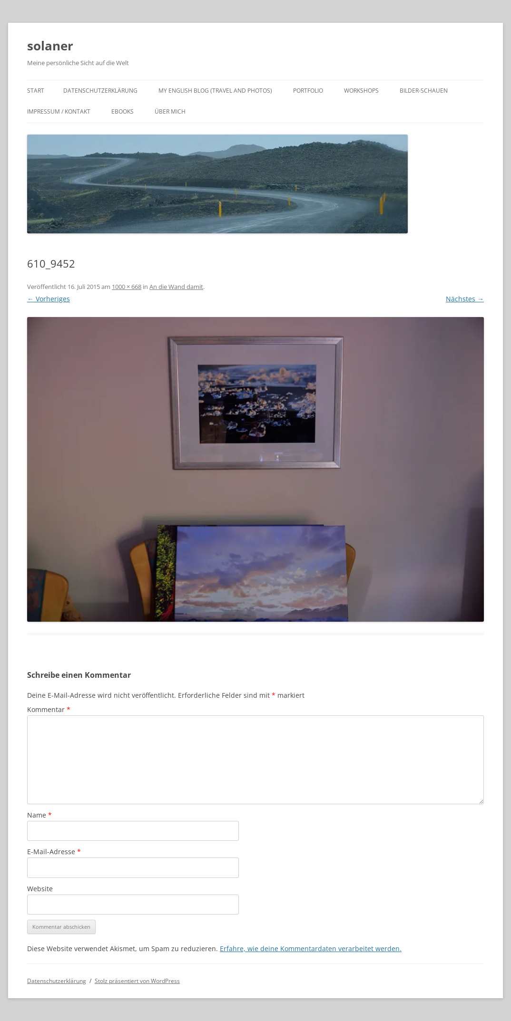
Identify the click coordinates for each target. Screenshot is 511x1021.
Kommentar (48, 709)
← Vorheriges (48, 298)
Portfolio (308, 91)
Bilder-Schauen (424, 91)
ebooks (122, 111)
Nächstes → (465, 298)
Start (35, 91)
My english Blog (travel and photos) (215, 91)
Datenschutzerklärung (100, 91)
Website (40, 888)
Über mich (170, 111)
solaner (50, 45)
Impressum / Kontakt (58, 111)
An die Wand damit (176, 286)
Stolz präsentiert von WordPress (137, 981)
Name (39, 814)
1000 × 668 (126, 286)
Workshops (361, 91)
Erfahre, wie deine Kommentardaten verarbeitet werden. (311, 948)
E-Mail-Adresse (54, 851)
